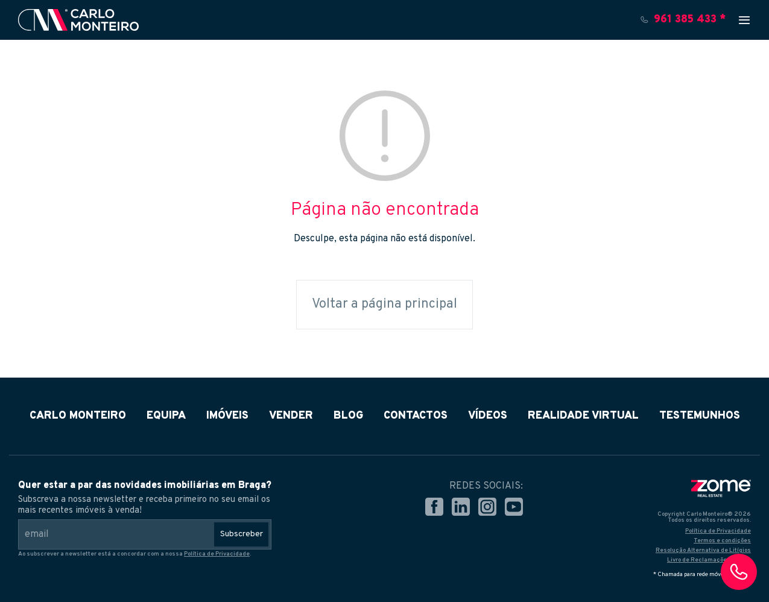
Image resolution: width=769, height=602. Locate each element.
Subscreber (241, 534)
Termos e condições (722, 541)
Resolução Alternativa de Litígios (703, 550)
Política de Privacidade (217, 554)
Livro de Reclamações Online (709, 560)
